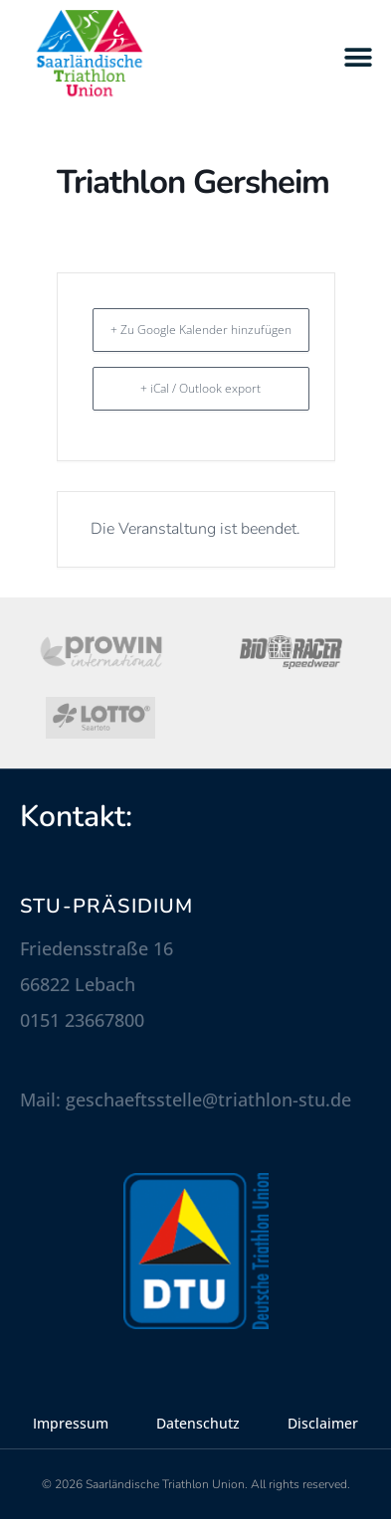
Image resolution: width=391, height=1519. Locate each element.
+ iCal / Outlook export (200, 388)
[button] (358, 57)
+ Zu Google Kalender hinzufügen (201, 329)
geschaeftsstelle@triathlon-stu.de (208, 1099)
